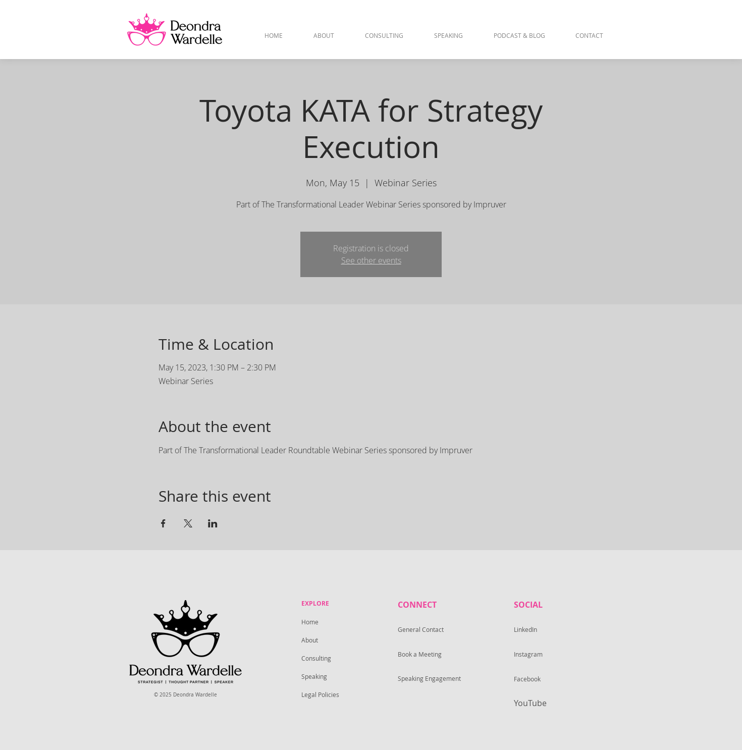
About (309, 640)
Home (310, 622)
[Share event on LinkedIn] (213, 523)
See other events (371, 260)
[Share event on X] (188, 523)
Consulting (316, 658)
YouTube (530, 703)
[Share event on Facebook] (163, 523)
